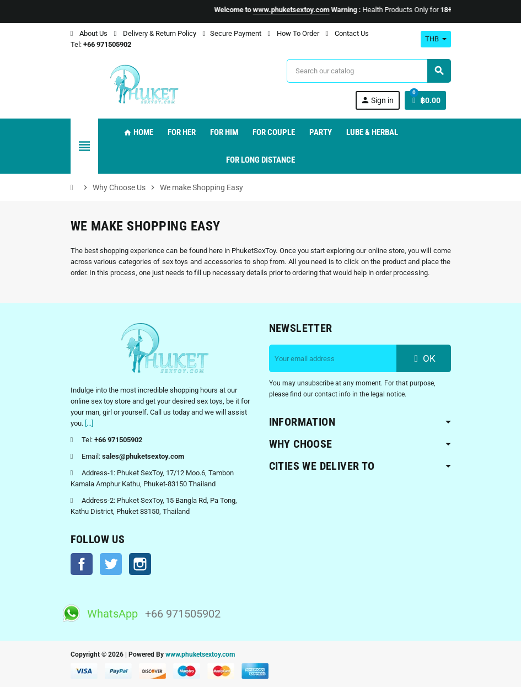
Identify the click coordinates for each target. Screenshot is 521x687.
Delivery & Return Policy (155, 33)
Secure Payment (232, 33)
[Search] (368, 71)
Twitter (111, 564)
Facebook (82, 564)
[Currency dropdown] (436, 39)
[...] (89, 423)
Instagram (140, 564)
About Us (89, 33)
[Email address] (333, 358)
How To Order (293, 33)
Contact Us (347, 33)
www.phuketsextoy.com (200, 654)
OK (423, 358)
